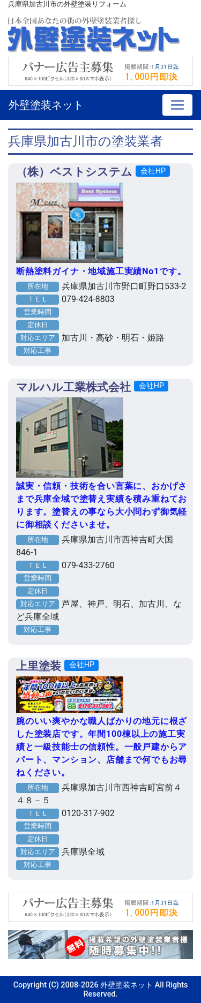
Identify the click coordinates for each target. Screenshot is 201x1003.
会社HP (153, 171)
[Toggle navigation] (177, 105)
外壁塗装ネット (46, 105)
